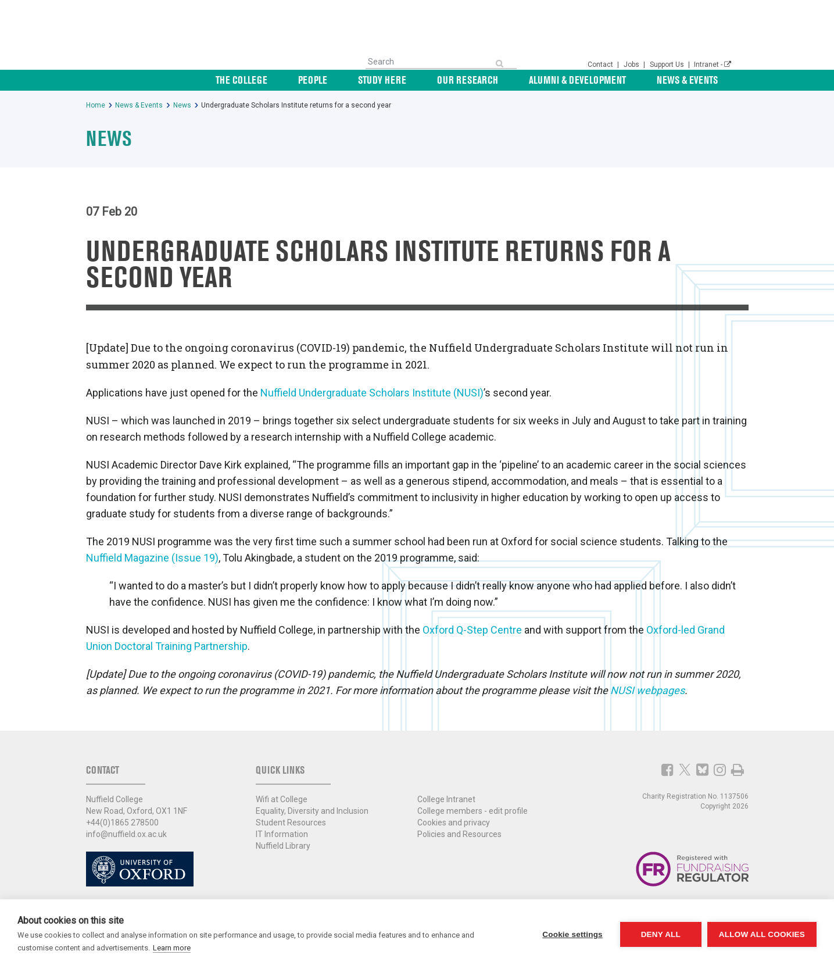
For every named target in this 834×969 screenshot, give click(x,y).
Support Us (668, 64)
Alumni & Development (604, 80)
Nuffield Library (283, 845)
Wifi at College (281, 799)
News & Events (700, 80)
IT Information (282, 834)
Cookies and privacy (453, 822)
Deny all (661, 934)
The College (322, 80)
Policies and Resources (459, 834)
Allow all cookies (762, 934)
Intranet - (712, 64)
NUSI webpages (647, 690)
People (379, 80)
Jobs (632, 64)
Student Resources (291, 822)
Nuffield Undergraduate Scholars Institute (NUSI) (372, 393)
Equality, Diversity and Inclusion (312, 811)
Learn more (172, 947)
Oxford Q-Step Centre (472, 630)
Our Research (507, 80)
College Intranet (446, 799)
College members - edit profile (472, 811)
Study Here (435, 80)
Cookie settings (572, 934)
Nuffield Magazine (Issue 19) (152, 558)
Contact (601, 64)
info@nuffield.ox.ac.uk (126, 834)
